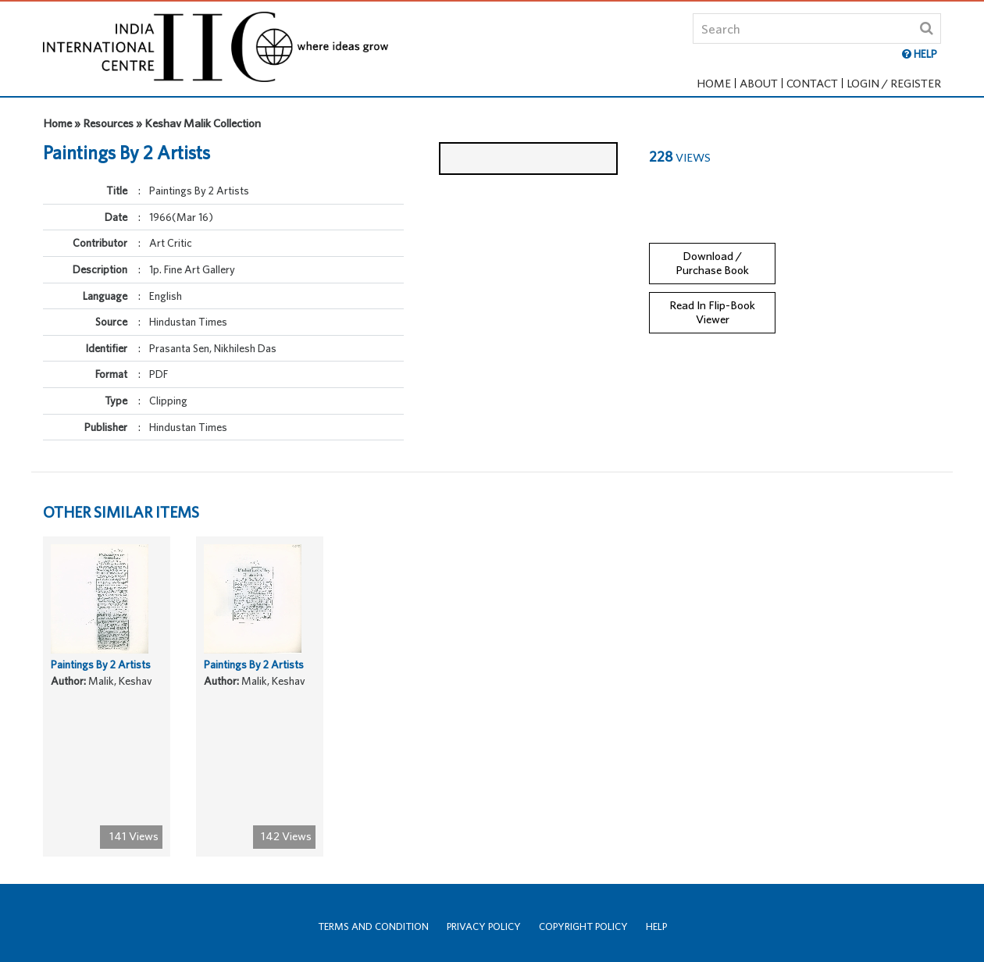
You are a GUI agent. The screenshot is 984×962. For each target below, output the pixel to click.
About (759, 83)
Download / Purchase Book (712, 250)
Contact (812, 83)
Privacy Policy (484, 926)
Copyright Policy (583, 926)
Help (656, 926)
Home (714, 83)
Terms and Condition (373, 926)
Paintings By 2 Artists (101, 677)
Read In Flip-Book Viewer (712, 299)
